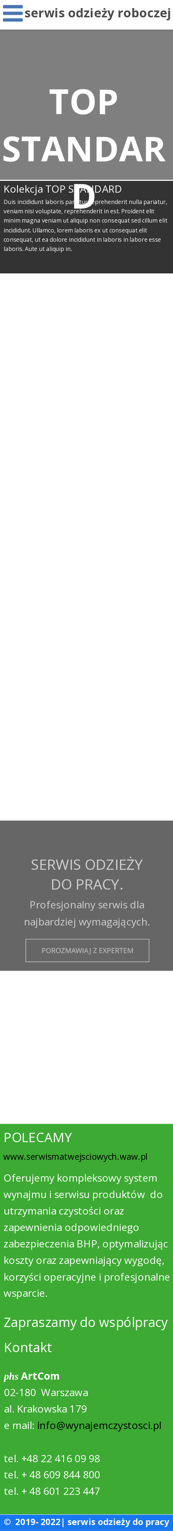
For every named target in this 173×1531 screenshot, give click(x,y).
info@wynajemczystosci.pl (99, 1425)
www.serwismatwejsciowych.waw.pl (75, 1157)
